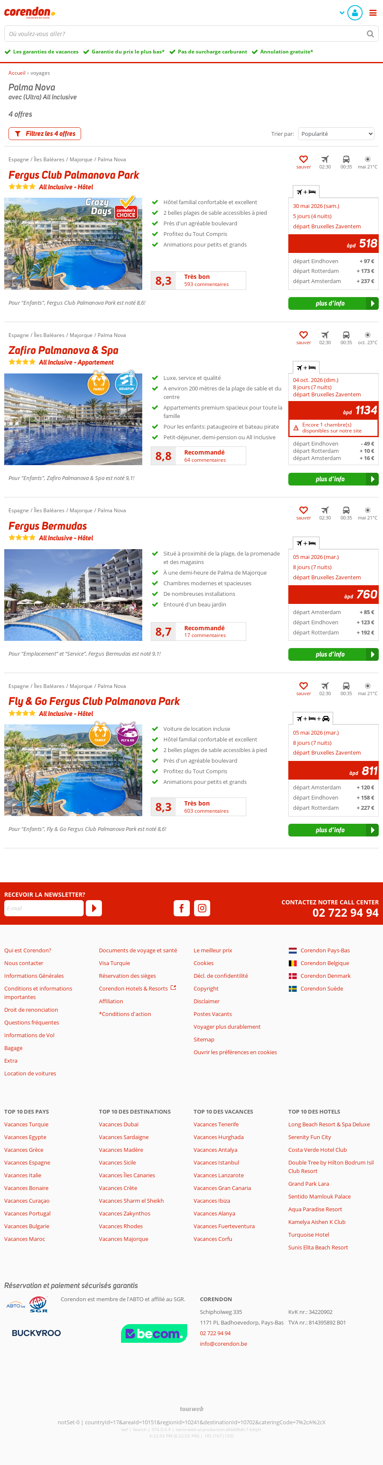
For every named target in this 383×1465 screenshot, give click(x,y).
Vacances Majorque (123, 1239)
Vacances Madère (121, 1149)
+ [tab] (306, 192)
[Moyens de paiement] (35, 1332)
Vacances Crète (118, 1188)
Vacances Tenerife (216, 1124)
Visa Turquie (114, 963)
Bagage (13, 1048)
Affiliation (111, 1001)
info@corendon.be (223, 1343)
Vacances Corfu (213, 1239)
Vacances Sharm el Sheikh (131, 1200)
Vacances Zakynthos (124, 1213)
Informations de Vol (29, 1035)
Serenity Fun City (309, 1137)
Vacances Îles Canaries (127, 1175)
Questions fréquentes (31, 1022)
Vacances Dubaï (118, 1124)
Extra (10, 1060)
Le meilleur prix (213, 950)
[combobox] (191, 33)
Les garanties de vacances (46, 51)
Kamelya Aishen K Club (317, 1222)
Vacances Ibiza (212, 1200)
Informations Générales (34, 975)
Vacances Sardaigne (124, 1137)
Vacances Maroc (24, 1239)
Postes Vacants (213, 1014)
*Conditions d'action (125, 1014)
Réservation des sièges (127, 975)
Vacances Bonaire (26, 1188)
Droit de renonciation (31, 1009)
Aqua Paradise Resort (315, 1209)
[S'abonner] (94, 908)
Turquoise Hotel (308, 1234)
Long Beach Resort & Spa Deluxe (329, 1124)
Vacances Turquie (26, 1124)
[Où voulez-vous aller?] (191, 33)
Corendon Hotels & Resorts (133, 988)
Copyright (206, 988)
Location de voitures (30, 1073)
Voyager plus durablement (227, 1026)
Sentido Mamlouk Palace (319, 1196)
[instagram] (202, 908)
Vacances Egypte (25, 1137)
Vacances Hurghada (219, 1137)
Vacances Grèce (23, 1149)
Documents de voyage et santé (138, 950)
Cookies (204, 963)
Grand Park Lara (308, 1183)
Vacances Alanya (214, 1213)
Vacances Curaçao (27, 1200)
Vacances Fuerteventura (224, 1226)
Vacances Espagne (27, 1162)
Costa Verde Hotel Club (317, 1149)
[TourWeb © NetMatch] (191, 1408)
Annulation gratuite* (286, 51)
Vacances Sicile (117, 1162)
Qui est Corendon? (27, 950)
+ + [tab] (312, 718)
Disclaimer (207, 1001)
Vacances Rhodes (121, 1226)
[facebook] (182, 908)
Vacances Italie (22, 1175)
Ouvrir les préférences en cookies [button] (235, 1052)
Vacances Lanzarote (219, 1175)
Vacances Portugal (27, 1213)
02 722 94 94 (346, 912)
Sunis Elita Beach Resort (318, 1247)
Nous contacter (23, 963)
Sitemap (204, 1039)
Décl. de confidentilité (221, 975)
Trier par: (282, 134)
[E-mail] (44, 908)
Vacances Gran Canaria (222, 1188)
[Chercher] (371, 33)
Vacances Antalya (215, 1149)
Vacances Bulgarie (26, 1226)
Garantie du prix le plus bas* (128, 51)
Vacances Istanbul (216, 1162)
